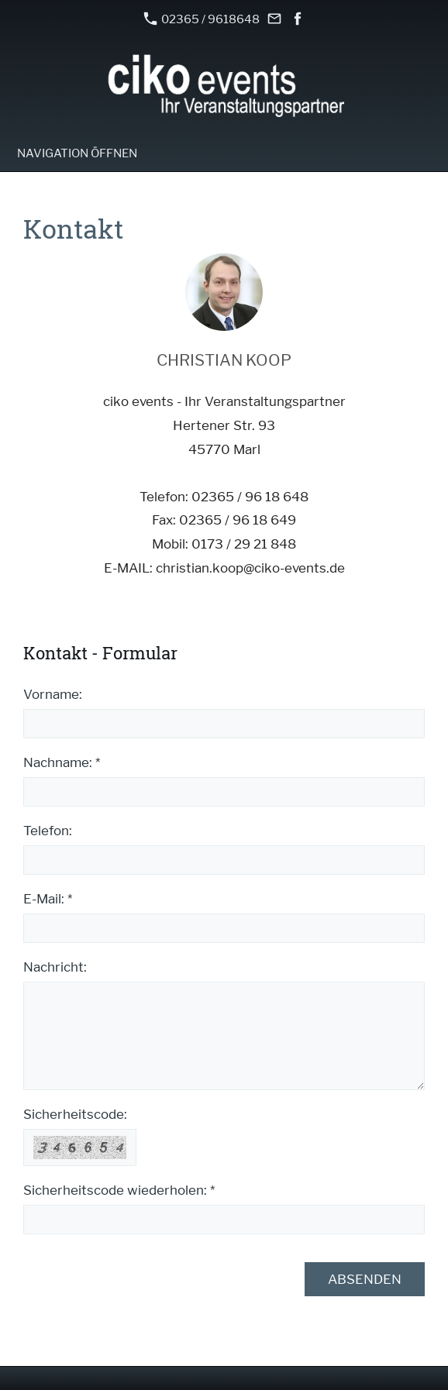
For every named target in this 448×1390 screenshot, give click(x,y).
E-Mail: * (47, 899)
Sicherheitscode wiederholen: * (119, 1190)
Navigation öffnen (77, 153)
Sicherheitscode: (75, 1114)
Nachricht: (55, 967)
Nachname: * (61, 762)
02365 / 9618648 (201, 19)
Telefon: (47, 830)
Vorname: (52, 694)
